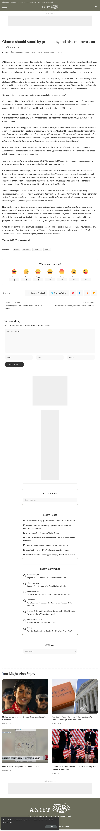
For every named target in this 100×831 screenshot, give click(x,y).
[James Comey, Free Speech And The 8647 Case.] (25, 747)
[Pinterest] (73, 293)
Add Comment (30, 52)
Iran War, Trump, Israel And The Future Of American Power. (47, 552)
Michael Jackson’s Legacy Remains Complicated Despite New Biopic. (50, 522)
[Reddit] (87, 293)
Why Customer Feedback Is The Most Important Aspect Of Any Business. (49, 605)
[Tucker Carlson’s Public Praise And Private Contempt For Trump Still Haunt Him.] (75, 747)
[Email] (94, 293)
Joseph (30, 601)
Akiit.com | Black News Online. (58, 828)
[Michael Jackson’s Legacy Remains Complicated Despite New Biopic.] (25, 698)
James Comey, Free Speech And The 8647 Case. (42, 534)
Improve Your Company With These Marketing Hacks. (46, 579)
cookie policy (29, 822)
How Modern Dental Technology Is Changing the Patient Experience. (50, 556)
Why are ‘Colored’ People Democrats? (41, 616)
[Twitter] (59, 293)
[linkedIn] (80, 293)
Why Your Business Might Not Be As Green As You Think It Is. (49, 596)
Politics (46, 52)
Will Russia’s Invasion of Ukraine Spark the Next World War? (49, 632)
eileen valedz (32, 593)
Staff (7, 52)
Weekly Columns (56, 52)
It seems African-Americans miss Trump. (42, 624)
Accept (28, 826)
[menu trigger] (5, 7)
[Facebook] (36, 293)
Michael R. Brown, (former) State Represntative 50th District (50, 612)
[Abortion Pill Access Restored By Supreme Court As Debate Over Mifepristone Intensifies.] (75, 698)
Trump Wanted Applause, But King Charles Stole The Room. (47, 547)
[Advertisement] (50, 21)
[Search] (96, 7)
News (40, 52)
